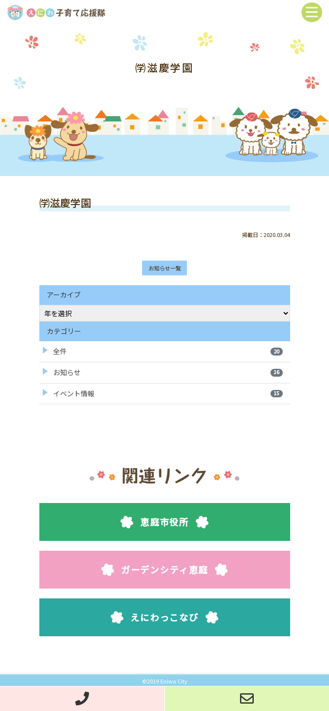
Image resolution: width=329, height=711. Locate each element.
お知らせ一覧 (165, 268)
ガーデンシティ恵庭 (164, 569)
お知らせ (168, 372)
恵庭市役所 (164, 521)
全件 (168, 351)
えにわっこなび (164, 617)
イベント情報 (168, 393)
